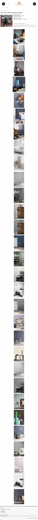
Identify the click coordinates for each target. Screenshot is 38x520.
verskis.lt (36, 518)
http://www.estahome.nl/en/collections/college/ (28, 26)
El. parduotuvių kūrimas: (30, 518)
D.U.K (2, 508)
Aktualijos (3, 511)
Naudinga (2, 510)
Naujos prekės (3, 512)
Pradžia (1, 10)
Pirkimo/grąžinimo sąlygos (5, 509)
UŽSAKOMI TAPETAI (6, 10)
